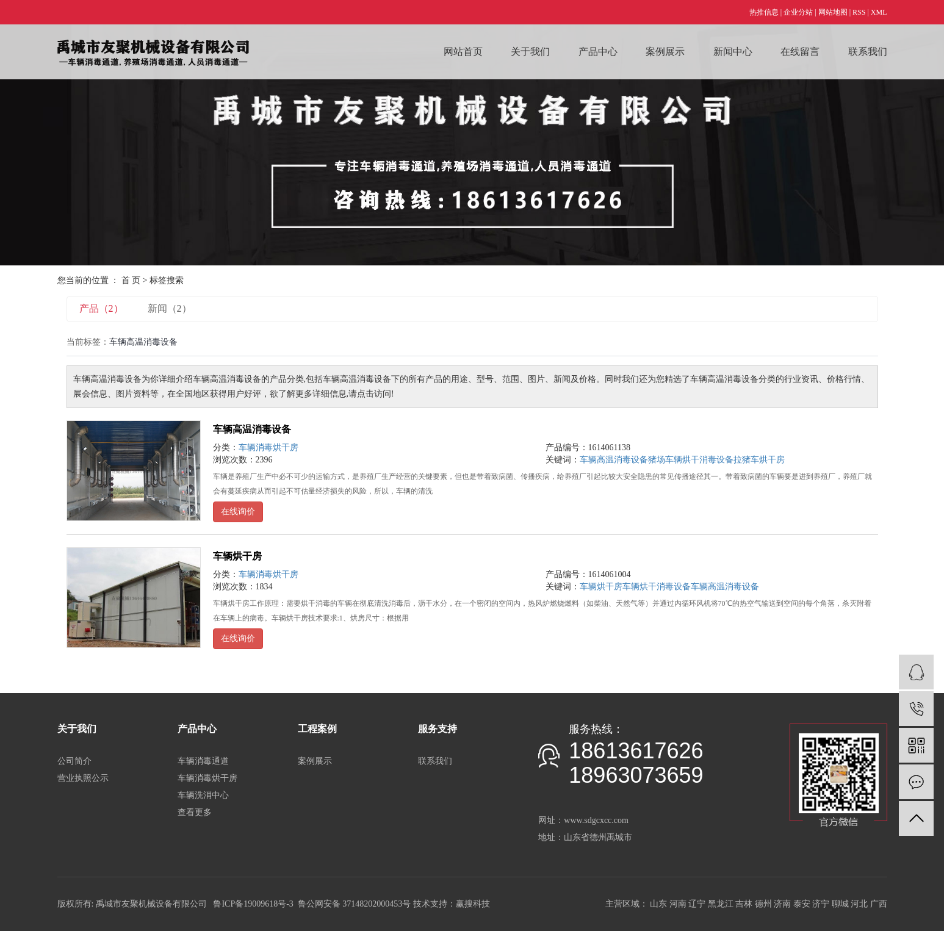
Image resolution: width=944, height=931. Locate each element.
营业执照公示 (83, 778)
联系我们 (867, 51)
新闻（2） (170, 308)
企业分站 (798, 12)
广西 (878, 903)
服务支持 (437, 729)
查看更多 (195, 812)
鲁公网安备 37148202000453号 (354, 903)
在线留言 (800, 51)
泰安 (801, 903)
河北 (859, 903)
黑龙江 (720, 903)
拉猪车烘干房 (759, 459)
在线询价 (238, 511)
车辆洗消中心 (203, 795)
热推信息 (764, 12)
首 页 (131, 280)
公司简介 (74, 761)
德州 (763, 903)
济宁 (820, 903)
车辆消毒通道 (203, 761)
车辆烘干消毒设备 (656, 586)
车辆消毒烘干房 (268, 447)
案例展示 (665, 51)
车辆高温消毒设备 (252, 429)
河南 (677, 903)
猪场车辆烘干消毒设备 (690, 459)
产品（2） (101, 308)
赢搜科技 (473, 903)
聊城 (840, 903)
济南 (782, 903)
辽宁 (696, 903)
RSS (858, 12)
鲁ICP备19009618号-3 (253, 903)
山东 (658, 903)
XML (879, 12)
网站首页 (463, 51)
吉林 (743, 903)
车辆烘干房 (237, 556)
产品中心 (598, 51)
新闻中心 (732, 51)
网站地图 (833, 12)
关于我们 (530, 51)
